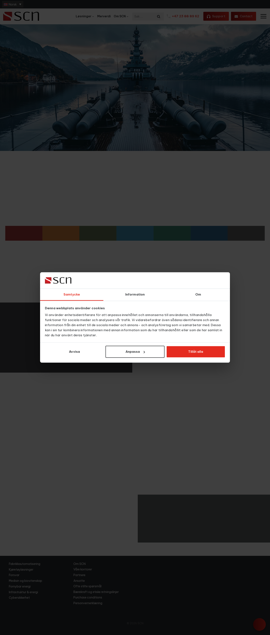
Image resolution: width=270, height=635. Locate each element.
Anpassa (135, 352)
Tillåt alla (195, 352)
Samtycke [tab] (71, 294)
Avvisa (74, 352)
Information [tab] (135, 294)
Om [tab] (198, 294)
